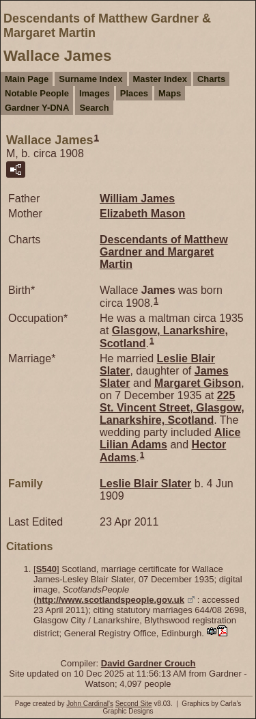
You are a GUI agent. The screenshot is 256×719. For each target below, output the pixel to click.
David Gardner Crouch (148, 663)
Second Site (133, 703)
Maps (169, 93)
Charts (211, 79)
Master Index (160, 79)
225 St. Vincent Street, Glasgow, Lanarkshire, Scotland (172, 408)
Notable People (37, 93)
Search (94, 108)
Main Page (26, 79)
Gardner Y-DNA (37, 108)
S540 (46, 569)
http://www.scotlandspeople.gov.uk (110, 600)
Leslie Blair (145, 483)
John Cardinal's (89, 703)
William (137, 198)
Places (134, 93)
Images (94, 93)
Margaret (197, 383)
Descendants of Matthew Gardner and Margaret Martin (164, 252)
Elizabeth (142, 213)
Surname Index (90, 79)
